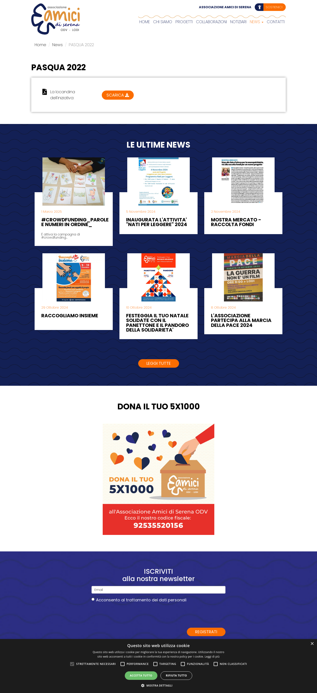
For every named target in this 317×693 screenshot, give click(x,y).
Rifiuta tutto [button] (176, 675)
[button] (158, 685)
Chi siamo (162, 22)
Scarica (117, 93)
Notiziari (238, 22)
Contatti (276, 22)
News (256, 22)
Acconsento (139, 600)
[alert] (158, 666)
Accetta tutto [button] (141, 675)
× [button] (312, 644)
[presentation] (125, 615)
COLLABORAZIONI (211, 22)
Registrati (206, 632)
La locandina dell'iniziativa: (62, 95)
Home (144, 22)
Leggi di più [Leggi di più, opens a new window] (212, 656)
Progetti (184, 22)
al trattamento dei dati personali (153, 600)
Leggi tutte (158, 363)
